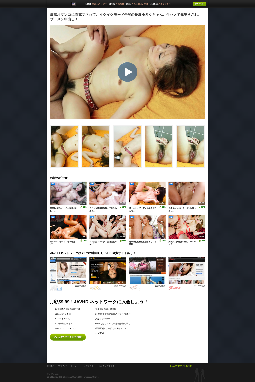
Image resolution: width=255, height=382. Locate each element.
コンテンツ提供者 (106, 366)
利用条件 (51, 366)
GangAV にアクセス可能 (67, 337)
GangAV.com (57, 5)
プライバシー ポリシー (68, 366)
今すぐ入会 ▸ (199, 4)
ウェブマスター (88, 366)
